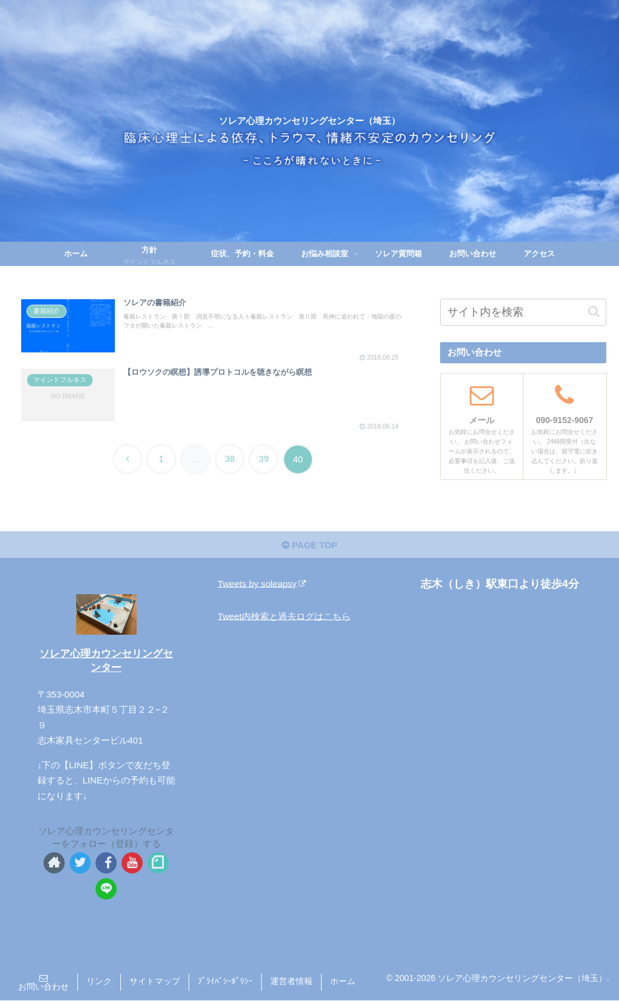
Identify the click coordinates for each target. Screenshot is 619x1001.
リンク (99, 981)
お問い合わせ (43, 987)
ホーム (342, 981)
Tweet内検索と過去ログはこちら (284, 616)
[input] (523, 312)
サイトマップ (154, 981)
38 (230, 458)
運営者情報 (291, 981)
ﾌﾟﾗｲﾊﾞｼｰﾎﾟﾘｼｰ (225, 981)
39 (265, 458)
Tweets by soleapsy (262, 583)
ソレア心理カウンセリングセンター (106, 660)
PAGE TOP (309, 545)
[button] (593, 312)
